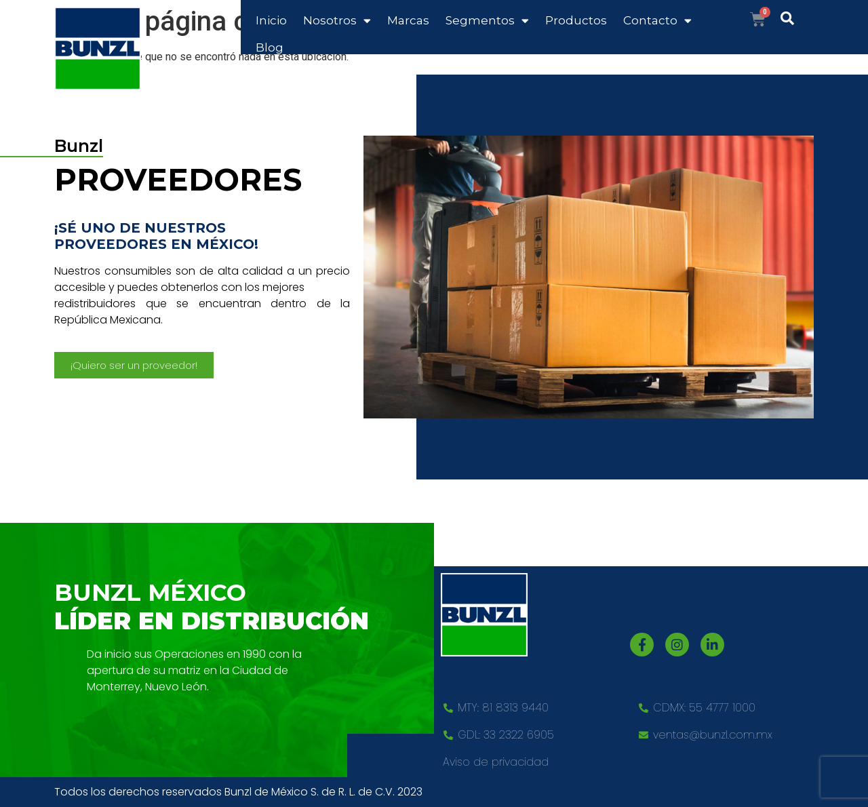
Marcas (408, 20)
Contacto (657, 20)
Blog (269, 47)
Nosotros (337, 20)
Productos (576, 20)
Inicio (271, 20)
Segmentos (487, 20)
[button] (134, 365)
